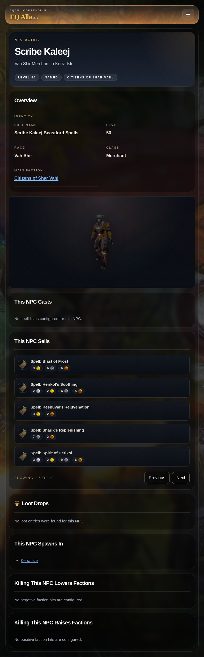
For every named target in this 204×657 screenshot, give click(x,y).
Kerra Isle (29, 560)
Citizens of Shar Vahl (36, 178)
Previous (157, 478)
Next (180, 478)
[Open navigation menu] (188, 14)
